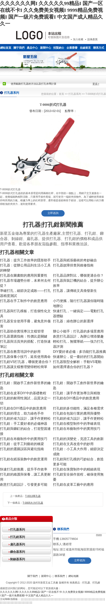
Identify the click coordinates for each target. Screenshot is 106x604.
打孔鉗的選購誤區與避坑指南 (22, 449)
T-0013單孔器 (33, 496)
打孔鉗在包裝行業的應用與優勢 (76, 413)
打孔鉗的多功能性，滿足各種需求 (78, 408)
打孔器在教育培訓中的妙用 (20, 351)
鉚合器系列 (17, 551)
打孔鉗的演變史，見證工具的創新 (78, 439)
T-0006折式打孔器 (96, 93)
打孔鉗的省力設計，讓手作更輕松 (25, 418)
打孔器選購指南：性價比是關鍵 (23, 336)
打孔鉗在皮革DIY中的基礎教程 (23, 393)
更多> (95, 83)
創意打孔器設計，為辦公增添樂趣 (78, 336)
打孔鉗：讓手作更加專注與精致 (76, 393)
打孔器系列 (74, 93)
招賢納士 (58, 47)
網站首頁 (5, 47)
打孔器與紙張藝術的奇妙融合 (75, 260)
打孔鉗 (96, 582)
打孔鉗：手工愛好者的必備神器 (23, 423)
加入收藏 (78, 39)
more (99, 534)
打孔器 (86, 582)
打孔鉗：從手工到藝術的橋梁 (22, 444)
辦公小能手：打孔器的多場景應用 (78, 331)
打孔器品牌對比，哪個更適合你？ (78, 275)
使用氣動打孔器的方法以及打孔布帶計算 (33, 83)
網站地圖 (73, 576)
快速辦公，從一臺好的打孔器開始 (78, 357)
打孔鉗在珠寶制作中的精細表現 (76, 469)
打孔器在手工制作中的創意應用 (23, 301)
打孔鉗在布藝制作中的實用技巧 (76, 428)
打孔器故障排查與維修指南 (73, 265)
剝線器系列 (17, 559)
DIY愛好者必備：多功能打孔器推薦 (79, 351)
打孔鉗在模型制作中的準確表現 (76, 423)
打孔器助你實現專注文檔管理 (22, 331)
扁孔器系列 (17, 544)
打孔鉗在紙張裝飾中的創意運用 (23, 459)
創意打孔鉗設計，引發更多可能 (23, 484)
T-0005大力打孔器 (33, 502)
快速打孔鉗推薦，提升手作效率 (23, 469)
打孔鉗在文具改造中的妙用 (73, 444)
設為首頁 (92, 39)
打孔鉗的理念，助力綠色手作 (22, 413)
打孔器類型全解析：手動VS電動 (77, 362)
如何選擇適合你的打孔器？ (73, 367)
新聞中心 (45, 47)
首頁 (61, 93)
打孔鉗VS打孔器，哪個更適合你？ (26, 362)
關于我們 (19, 47)
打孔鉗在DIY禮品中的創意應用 (76, 398)
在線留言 (85, 47)
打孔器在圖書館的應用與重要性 (23, 275)
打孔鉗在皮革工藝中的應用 (73, 484)
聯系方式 (98, 47)
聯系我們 (60, 576)
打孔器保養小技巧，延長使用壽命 (25, 357)
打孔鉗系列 (17, 537)
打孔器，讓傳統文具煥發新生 (75, 290)
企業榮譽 (72, 47)
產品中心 (32, 47)
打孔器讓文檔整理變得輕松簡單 (23, 367)
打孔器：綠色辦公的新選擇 (73, 321)
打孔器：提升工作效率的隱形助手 (25, 260)
